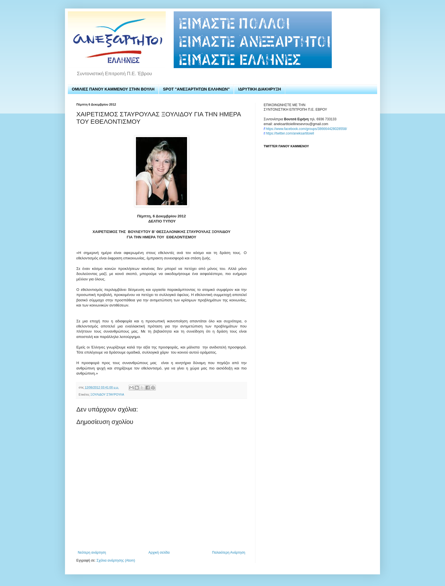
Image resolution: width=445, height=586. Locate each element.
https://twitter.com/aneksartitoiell (290, 133)
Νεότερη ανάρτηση (92, 553)
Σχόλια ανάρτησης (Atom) (115, 560)
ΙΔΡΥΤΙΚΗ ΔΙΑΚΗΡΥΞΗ (259, 89)
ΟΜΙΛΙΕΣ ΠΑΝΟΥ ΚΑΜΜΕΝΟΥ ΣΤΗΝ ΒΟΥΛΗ (113, 89)
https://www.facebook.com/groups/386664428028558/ (306, 129)
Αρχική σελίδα (159, 553)
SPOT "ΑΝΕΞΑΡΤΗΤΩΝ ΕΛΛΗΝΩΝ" (196, 89)
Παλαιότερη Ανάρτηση (228, 553)
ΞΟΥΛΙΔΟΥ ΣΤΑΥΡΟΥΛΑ (107, 394)
